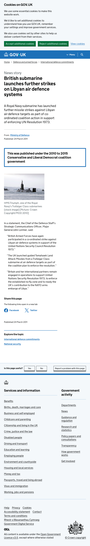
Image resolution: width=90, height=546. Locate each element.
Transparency (68, 445)
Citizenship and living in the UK (21, 425)
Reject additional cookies (53, 43)
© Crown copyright (75, 537)
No (43, 368)
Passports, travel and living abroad (23, 479)
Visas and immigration (16, 486)
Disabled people (13, 437)
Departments (68, 405)
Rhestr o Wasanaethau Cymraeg (21, 519)
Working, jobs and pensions (19, 492)
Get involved (68, 461)
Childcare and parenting (17, 419)
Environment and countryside (20, 461)
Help (6, 507)
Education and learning (16, 449)
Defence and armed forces (25, 62)
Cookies (27, 507)
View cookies (78, 43)
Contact (37, 511)
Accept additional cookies (20, 43)
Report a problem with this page (69, 368)
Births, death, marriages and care (22, 407)
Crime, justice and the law (18, 431)
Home (7, 62)
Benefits (8, 401)
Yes (31, 368)
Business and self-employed (19, 413)
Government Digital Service (19, 523)
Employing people (14, 455)
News (64, 411)
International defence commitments (57, 62)
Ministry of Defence (19, 135)
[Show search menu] (82, 55)
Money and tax (12, 473)
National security (12, 344)
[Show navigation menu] (71, 55)
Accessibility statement (17, 511)
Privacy (16, 507)
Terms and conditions (15, 515)
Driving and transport (15, 443)
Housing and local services (18, 467)
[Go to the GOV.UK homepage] (15, 54)
